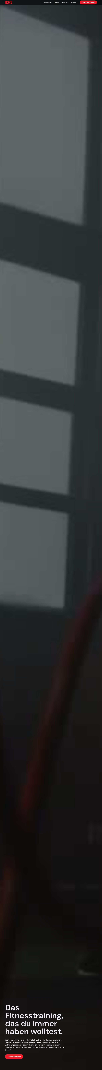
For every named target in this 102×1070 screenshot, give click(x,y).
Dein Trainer (48, 2)
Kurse (57, 2)
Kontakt (73, 2)
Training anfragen (88, 2)
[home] (8, 2)
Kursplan (65, 2)
